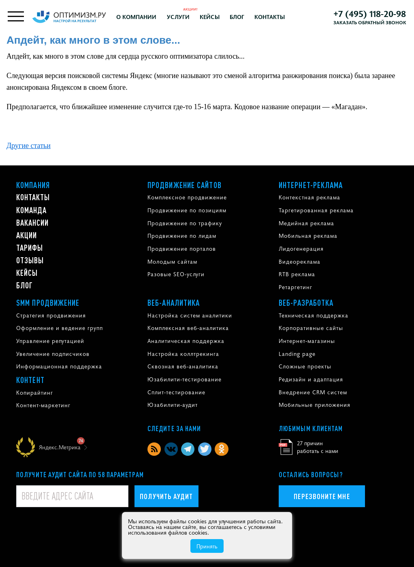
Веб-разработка (306, 302)
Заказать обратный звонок (369, 22)
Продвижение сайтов (184, 185)
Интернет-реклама (311, 185)
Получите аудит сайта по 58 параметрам (80, 474)
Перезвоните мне (322, 496)
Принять (207, 546)
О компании (136, 17)
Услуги (178, 17)
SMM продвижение (48, 302)
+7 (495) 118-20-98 (369, 13)
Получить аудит (166, 496)
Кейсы (210, 17)
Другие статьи (28, 146)
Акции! (190, 8)
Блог (237, 17)
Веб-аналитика (173, 302)
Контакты (269, 17)
